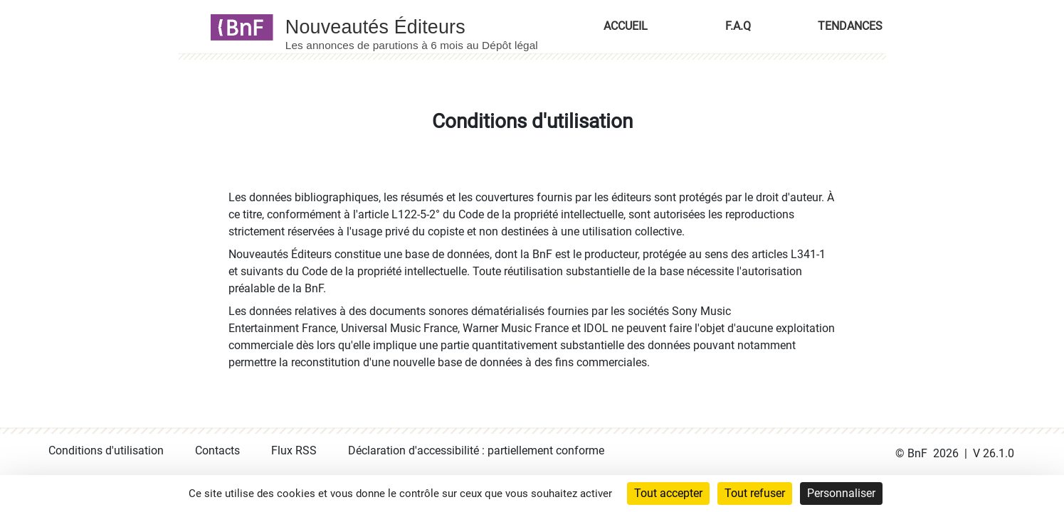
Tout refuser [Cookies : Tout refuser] (755, 493)
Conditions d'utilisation (106, 450)
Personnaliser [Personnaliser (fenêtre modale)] (841, 493)
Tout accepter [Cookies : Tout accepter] (668, 493)
